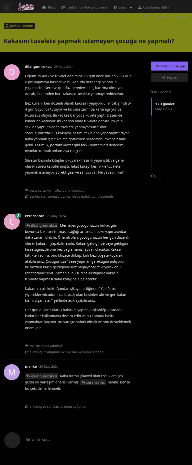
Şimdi (156, 175)
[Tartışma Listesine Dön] (6, 7)
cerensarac (95, 382)
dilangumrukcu (44, 225)
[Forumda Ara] (145, 16)
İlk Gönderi (160, 92)
